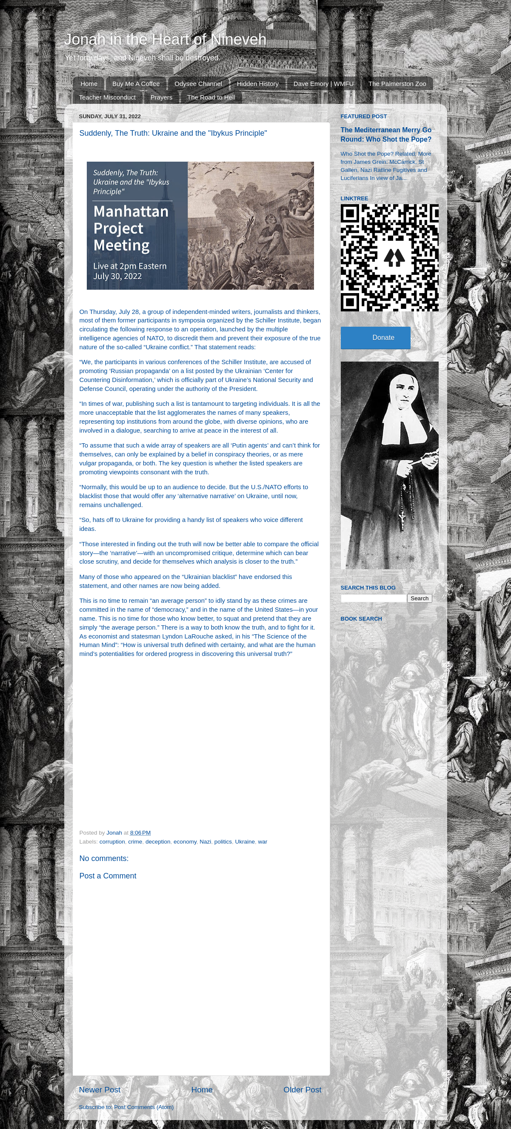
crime (135, 841)
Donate (384, 337)
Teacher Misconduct (107, 97)
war (263, 841)
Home (88, 83)
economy (185, 841)
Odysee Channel (198, 83)
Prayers (162, 97)
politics (223, 841)
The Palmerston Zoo (397, 83)
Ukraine (245, 841)
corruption (112, 841)
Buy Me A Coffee (136, 83)
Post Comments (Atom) (144, 1107)
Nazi (205, 841)
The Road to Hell (211, 97)
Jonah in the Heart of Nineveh (165, 39)
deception (158, 841)
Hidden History (258, 83)
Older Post (302, 1089)
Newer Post (100, 1089)
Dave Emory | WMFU (324, 83)
